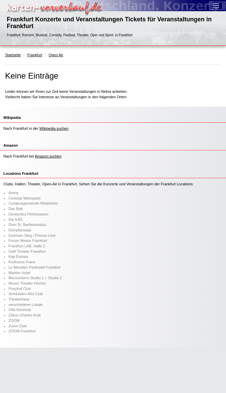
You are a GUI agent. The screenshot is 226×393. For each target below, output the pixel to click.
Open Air (56, 55)
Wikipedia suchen (53, 128)
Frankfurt (34, 55)
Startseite (13, 55)
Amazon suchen (48, 156)
